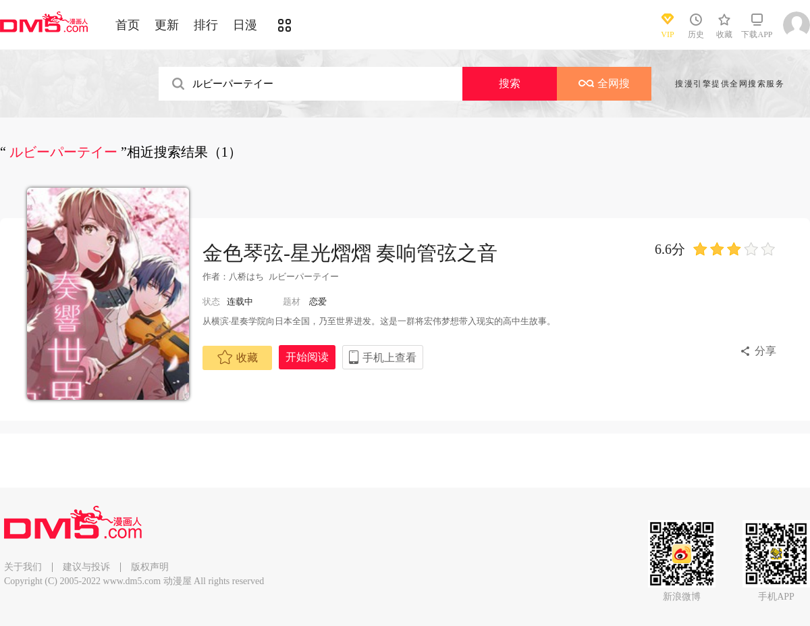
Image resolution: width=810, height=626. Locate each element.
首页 (127, 25)
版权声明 (150, 567)
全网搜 (604, 83)
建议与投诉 (86, 567)
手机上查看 (389, 357)
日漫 (245, 25)
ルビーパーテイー (304, 276)
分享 (765, 351)
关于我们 (23, 567)
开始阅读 (307, 357)
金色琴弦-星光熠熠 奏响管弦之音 (350, 253)
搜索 (509, 83)
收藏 (237, 357)
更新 (167, 25)
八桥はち (246, 276)
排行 (206, 25)
